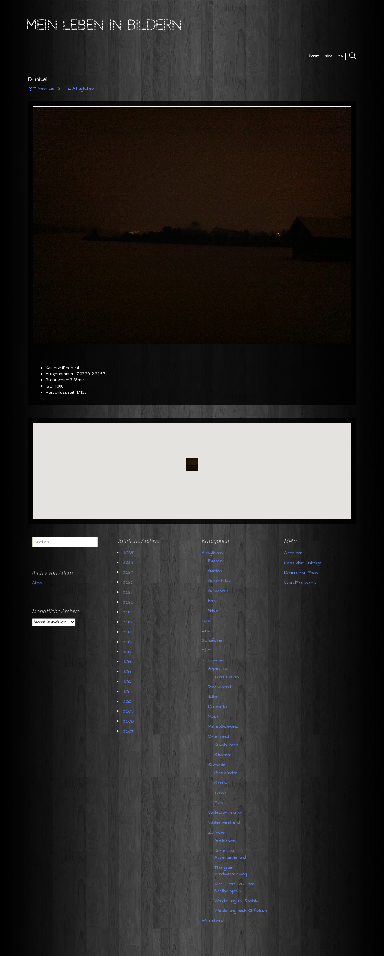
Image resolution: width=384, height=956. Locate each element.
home (314, 56)
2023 (130, 572)
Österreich (221, 736)
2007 (130, 731)
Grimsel (224, 783)
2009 (130, 711)
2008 (130, 721)
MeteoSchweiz (225, 726)
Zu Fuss (218, 832)
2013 (129, 671)
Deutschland (221, 687)
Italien (215, 696)
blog (328, 56)
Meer (215, 716)
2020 (130, 602)
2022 (130, 582)
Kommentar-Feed (230, 581)
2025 (130, 552)
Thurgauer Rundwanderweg (232, 870)
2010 (129, 701)
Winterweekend (226, 822)
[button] (192, 464)
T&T (208, 650)
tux (340, 56)
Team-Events (228, 677)
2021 (129, 592)
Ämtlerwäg (227, 841)
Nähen (215, 610)
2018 (129, 622)
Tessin (222, 793)
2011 (128, 691)
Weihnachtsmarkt (227, 812)
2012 (129, 681)
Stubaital (224, 754)
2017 (129, 632)
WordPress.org (229, 591)
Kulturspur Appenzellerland (232, 854)
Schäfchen (214, 640)
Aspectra (219, 668)
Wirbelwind (214, 920)
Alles (39, 603)
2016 (129, 642)
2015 (129, 652)
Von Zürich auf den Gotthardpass (236, 887)
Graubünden (227, 773)
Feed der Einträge (232, 571)
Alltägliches (83, 88)
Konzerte (219, 706)
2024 (130, 562)
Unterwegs (214, 660)
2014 (129, 662)
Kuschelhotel (228, 744)
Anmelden (222, 561)
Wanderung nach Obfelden (242, 910)
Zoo (220, 802)
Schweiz (218, 764)
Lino (208, 630)
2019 (129, 612)
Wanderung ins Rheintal (238, 900)
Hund (208, 620)
